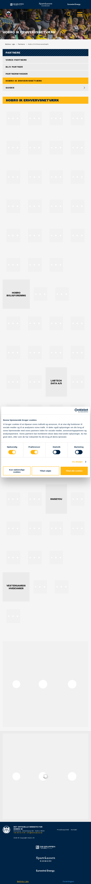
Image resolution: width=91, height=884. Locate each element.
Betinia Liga (23, 881)
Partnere (13, 52)
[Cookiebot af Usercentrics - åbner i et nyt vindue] (76, 410)
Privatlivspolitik (63, 830)
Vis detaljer (77, 462)
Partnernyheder (17, 74)
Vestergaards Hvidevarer (16, 587)
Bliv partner (14, 67)
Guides (10, 87)
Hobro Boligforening (16, 294)
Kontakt (74, 830)
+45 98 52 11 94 (19, 833)
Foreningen (68, 881)
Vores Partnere (16, 60)
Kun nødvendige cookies (17, 471)
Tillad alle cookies (74, 471)
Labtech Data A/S (56, 382)
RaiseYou (56, 499)
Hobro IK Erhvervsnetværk (24, 80)
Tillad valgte (45, 471)
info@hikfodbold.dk (34, 833)
